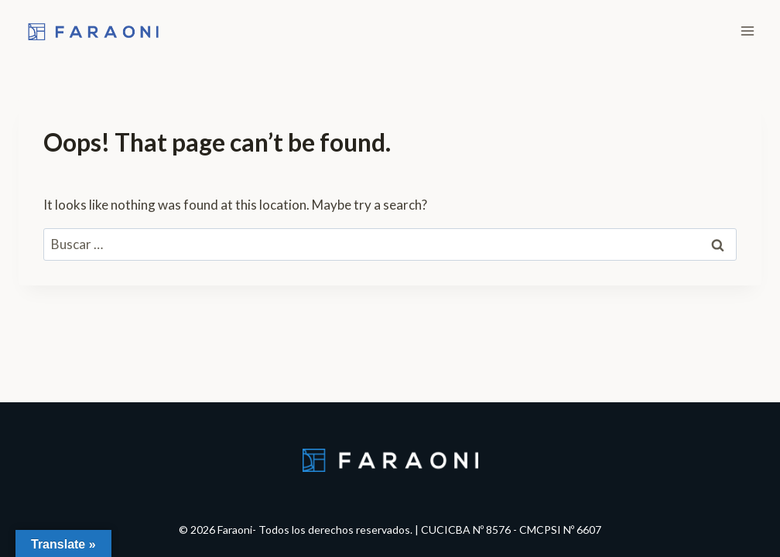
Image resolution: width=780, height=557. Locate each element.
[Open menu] (747, 31)
